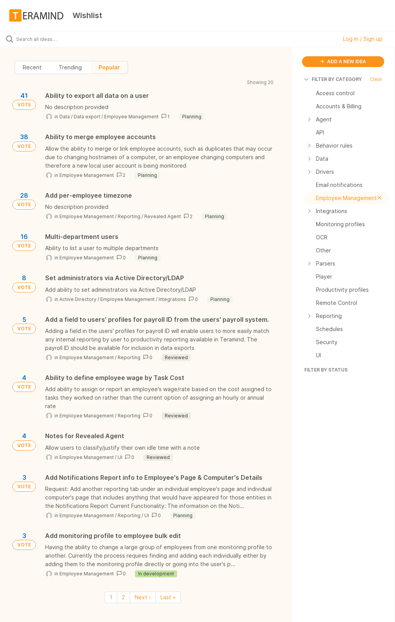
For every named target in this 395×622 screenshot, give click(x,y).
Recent (32, 67)
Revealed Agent (162, 216)
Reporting (129, 216)
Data (64, 116)
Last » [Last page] (168, 597)
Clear (376, 79)
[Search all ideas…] (52, 39)
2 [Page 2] (123, 597)
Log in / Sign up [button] (363, 38)
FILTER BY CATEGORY (333, 79)
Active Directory (77, 299)
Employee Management (131, 116)
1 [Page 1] (111, 597)
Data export (87, 116)
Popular (109, 67)
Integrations (172, 299)
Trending (70, 67)
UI (120, 457)
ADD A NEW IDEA (343, 61)
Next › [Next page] (143, 597)
